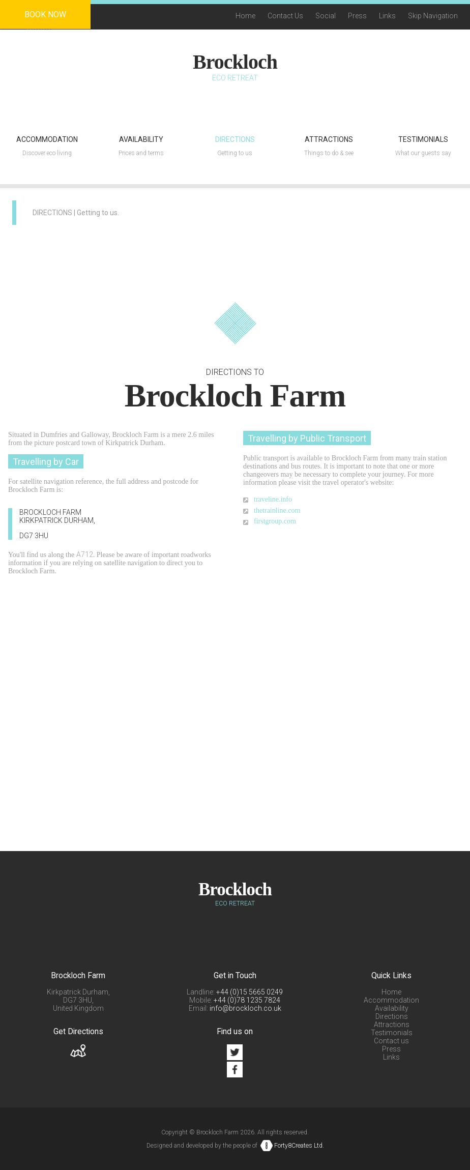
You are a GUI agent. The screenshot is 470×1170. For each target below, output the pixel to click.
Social (325, 16)
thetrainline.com (277, 510)
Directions (391, 1016)
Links (387, 16)
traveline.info (273, 499)
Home (245, 16)
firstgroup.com (275, 521)
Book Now (45, 14)
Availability (391, 1008)
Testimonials (392, 1033)
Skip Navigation (433, 16)
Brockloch (235, 61)
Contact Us (285, 16)
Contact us (391, 1041)
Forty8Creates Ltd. (299, 1145)
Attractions (391, 1024)
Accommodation (391, 1000)
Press (357, 16)
